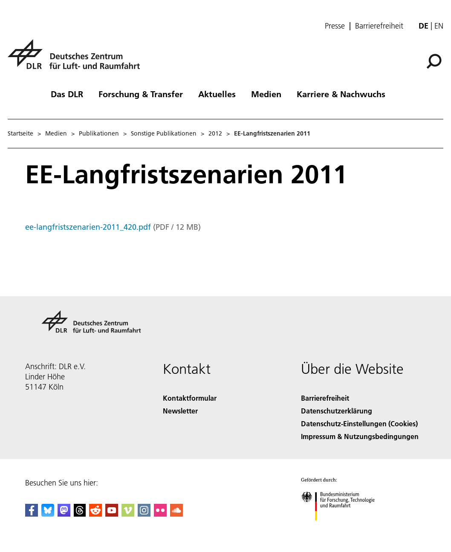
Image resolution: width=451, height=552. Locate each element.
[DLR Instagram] (144, 514)
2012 (215, 133)
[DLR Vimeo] (127, 514)
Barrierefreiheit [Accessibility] (325, 397)
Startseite (20, 133)
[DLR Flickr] (160, 514)
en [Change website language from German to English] (438, 26)
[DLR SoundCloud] (176, 514)
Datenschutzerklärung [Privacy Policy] (336, 410)
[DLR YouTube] (111, 514)
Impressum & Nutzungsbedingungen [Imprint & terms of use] (360, 436)
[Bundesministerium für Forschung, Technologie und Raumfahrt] (342, 528)
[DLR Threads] (80, 514)
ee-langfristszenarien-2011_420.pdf (88, 227)
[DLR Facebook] (31, 514)
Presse (335, 26)
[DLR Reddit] (95, 514)
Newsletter (180, 410)
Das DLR (67, 93)
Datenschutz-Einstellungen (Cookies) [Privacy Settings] (359, 423)
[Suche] (434, 61)
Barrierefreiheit (379, 26)
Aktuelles (217, 93)
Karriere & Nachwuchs (341, 93)
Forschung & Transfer (140, 93)
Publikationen (99, 133)
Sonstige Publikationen (164, 133)
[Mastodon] (64, 514)
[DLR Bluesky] (47, 514)
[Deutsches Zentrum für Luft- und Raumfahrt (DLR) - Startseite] (77, 59)
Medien (266, 93)
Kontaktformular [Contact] (190, 397)
